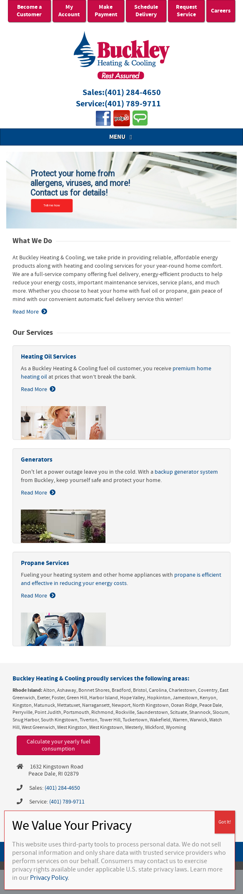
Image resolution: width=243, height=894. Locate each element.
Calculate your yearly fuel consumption (58, 745)
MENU (121, 137)
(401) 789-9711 (133, 104)
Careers (220, 11)
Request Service (186, 11)
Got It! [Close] (224, 822)
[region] (121, 190)
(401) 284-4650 (133, 92)
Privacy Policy (49, 878)
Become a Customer (29, 11)
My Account (69, 11)
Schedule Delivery (146, 11)
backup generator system (186, 472)
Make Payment (106, 11)
